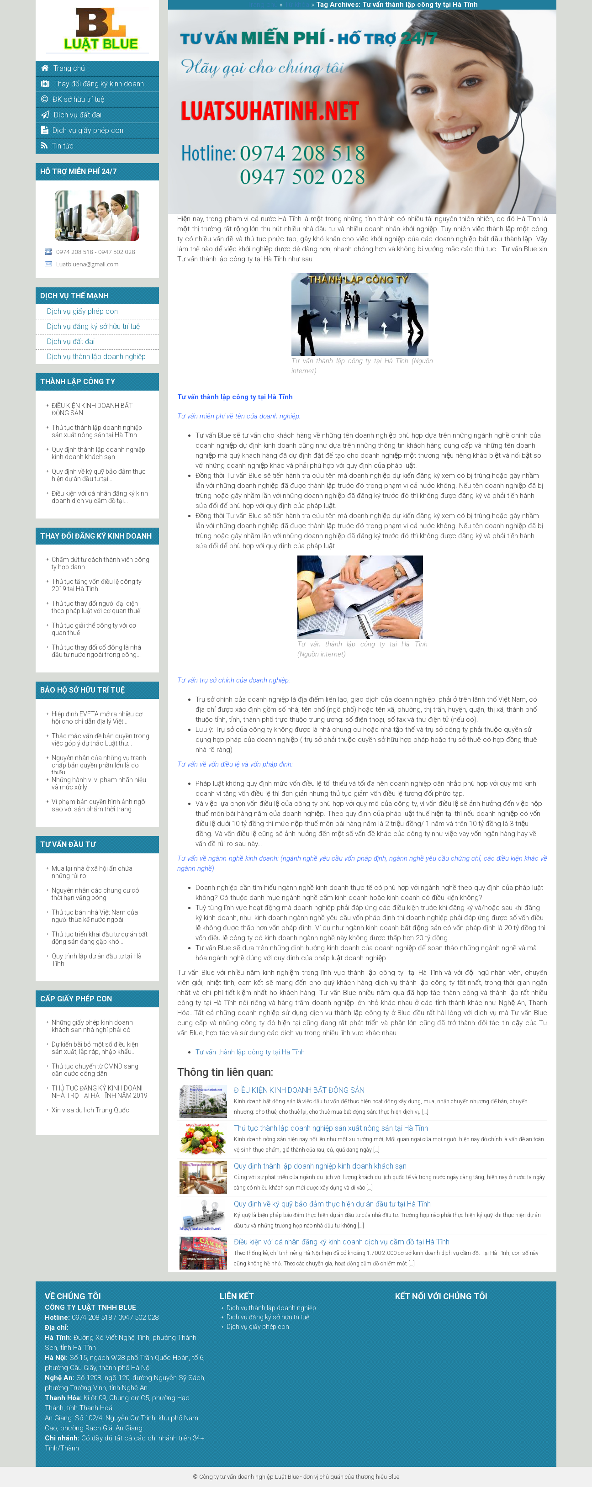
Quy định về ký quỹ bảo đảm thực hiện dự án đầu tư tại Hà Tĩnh (332, 1204)
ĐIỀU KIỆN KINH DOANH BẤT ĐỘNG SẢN (299, 1090)
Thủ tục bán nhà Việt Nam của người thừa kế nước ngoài (95, 916)
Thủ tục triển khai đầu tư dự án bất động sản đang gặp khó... (100, 938)
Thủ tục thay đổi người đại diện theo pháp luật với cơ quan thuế (96, 607)
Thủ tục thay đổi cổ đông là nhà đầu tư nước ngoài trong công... (96, 651)
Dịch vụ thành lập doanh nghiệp (96, 356)
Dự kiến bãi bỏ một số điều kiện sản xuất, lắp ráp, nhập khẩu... (95, 1048)
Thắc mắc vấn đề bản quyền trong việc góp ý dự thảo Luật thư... (100, 739)
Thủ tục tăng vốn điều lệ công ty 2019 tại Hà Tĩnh (97, 585)
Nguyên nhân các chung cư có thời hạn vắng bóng (95, 894)
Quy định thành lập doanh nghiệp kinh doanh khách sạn (98, 453)
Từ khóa (297, 4)
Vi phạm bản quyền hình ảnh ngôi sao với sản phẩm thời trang (99, 805)
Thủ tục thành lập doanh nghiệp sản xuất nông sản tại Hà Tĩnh (97, 431)
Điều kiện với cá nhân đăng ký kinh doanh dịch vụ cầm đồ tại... (100, 497)
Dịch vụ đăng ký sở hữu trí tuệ (93, 326)
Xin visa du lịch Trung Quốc (90, 1110)
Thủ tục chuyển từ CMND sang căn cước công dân (95, 1070)
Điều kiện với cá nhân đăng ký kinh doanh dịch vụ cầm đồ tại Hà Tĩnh (341, 1242)
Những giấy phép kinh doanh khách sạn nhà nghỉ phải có (92, 1026)
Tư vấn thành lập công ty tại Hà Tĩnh (250, 1052)
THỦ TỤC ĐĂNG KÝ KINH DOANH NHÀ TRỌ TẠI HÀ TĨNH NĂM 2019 (100, 1092)
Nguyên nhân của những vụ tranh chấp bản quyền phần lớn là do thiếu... (99, 765)
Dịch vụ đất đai (71, 341)
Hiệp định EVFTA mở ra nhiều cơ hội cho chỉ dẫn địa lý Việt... (97, 717)
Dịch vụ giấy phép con (82, 311)
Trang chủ (262, 4)
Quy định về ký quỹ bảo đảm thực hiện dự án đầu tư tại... (99, 475)
